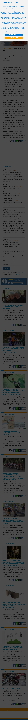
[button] (10, 2)
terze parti (18, 12)
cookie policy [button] (12, 11)
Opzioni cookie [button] (14, 37)
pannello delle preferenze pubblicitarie (8, 31)
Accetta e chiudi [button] (14, 34)
